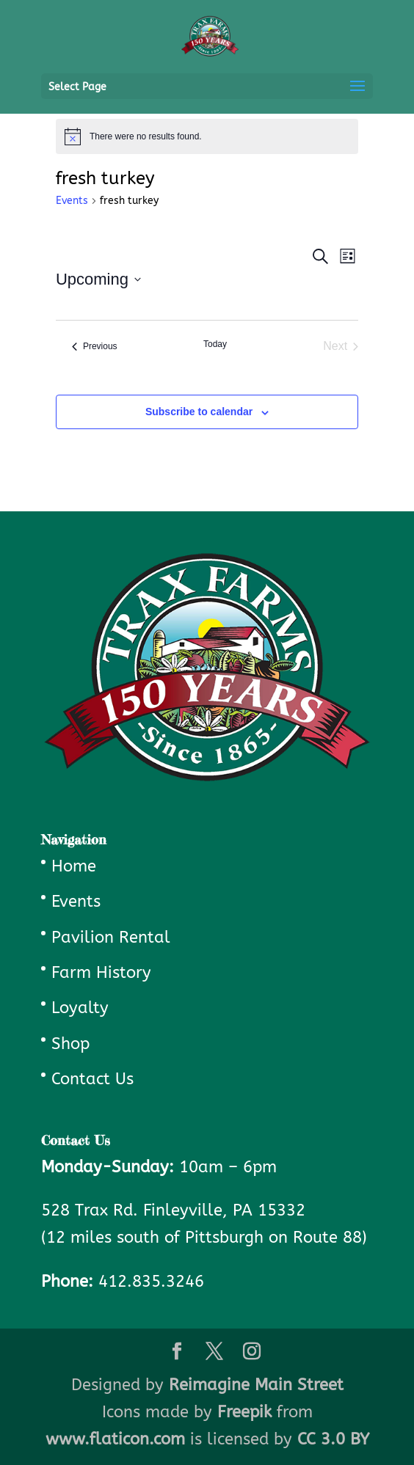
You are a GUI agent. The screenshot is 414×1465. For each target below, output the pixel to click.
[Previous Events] (94, 346)
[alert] (207, 136)
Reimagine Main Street (256, 1385)
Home (73, 866)
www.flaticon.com (115, 1439)
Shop (70, 1043)
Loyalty (80, 1008)
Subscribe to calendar (199, 411)
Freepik (244, 1412)
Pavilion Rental (110, 937)
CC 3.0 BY (333, 1439)
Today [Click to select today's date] (215, 344)
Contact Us (92, 1079)
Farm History (101, 972)
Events (72, 200)
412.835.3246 (151, 1281)
